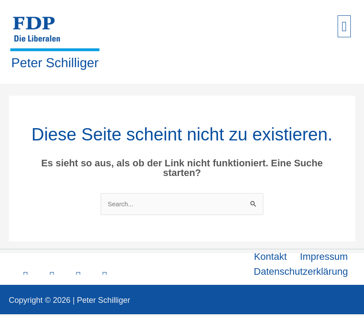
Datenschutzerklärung (301, 271)
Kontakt (270, 256)
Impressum (324, 256)
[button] (344, 26)
